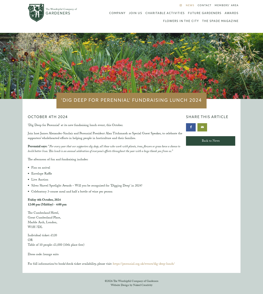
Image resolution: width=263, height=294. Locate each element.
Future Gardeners (205, 13)
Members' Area (227, 5)
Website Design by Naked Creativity (131, 285)
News (190, 5)
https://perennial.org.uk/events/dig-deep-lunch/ (144, 264)
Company (117, 13)
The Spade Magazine (220, 21)
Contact (204, 5)
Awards (232, 13)
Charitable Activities (165, 13)
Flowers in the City (181, 21)
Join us (135, 13)
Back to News (211, 141)
